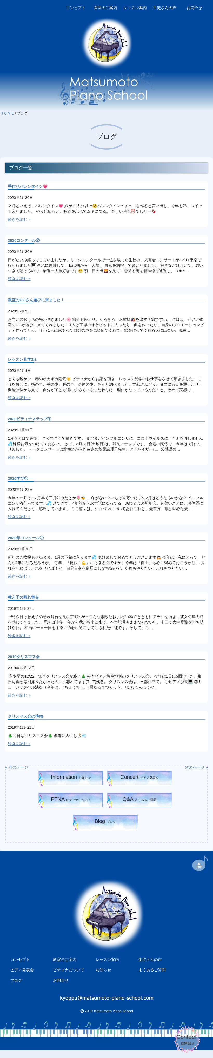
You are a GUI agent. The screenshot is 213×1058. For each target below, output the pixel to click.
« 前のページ (16, 767)
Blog (105, 821)
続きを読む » (19, 219)
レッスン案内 (135, 7)
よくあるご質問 (152, 970)
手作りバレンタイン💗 (28, 186)
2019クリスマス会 (24, 656)
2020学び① (18, 478)
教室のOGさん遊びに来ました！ (36, 300)
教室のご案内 (105, 7)
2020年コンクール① (26, 537)
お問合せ (194, 7)
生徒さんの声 (164, 7)
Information (71, 777)
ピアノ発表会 (22, 970)
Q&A (140, 799)
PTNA (71, 799)
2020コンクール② (24, 240)
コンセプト (75, 7)
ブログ (16, 980)
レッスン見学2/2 (22, 359)
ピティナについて (68, 970)
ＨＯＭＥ (7, 113)
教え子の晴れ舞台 (23, 597)
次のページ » (196, 767)
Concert (139, 777)
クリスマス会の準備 (25, 716)
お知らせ (103, 970)
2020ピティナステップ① (29, 419)
